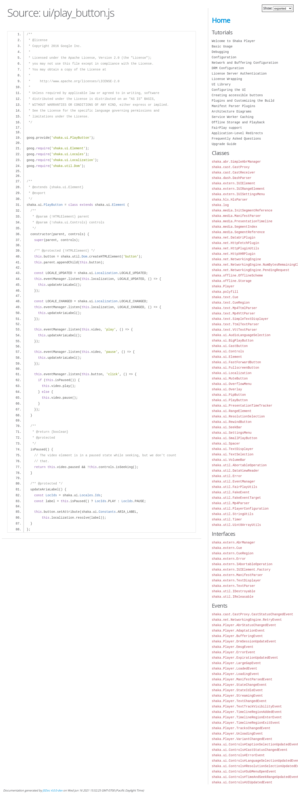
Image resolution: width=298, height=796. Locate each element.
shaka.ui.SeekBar (227, 427)
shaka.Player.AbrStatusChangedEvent (244, 625)
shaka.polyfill (225, 292)
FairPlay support (227, 128)
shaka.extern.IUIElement (233, 183)
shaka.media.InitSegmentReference (242, 210)
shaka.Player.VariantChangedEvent (242, 739)
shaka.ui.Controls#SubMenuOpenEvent (244, 771)
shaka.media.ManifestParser (236, 216)
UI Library (221, 84)
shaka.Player (223, 286)
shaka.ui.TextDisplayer (233, 449)
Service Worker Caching (233, 117)
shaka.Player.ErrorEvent (233, 652)
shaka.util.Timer (227, 519)
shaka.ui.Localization (232, 373)
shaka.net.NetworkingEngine (236, 259)
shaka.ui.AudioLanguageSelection (241, 335)
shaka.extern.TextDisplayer (236, 580)
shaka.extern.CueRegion (233, 553)
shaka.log (220, 205)
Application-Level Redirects (237, 133)
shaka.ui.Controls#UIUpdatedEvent (242, 782)
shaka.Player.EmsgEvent (233, 647)
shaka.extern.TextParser (233, 586)
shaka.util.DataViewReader (235, 470)
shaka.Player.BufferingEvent (237, 636)
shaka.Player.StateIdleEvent (237, 690)
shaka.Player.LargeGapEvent (236, 663)
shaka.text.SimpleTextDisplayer (240, 319)
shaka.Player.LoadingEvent (235, 674)
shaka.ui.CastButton (230, 346)
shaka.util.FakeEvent (231, 492)
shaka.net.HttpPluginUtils (235, 248)
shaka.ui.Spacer (226, 443)
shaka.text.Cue (225, 297)
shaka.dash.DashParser (232, 178)
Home (221, 20)
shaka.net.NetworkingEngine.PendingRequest (250, 270)
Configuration (224, 57)
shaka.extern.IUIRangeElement (238, 189)
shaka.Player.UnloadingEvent (237, 733)
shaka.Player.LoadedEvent (234, 668)
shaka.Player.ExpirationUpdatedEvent (245, 658)
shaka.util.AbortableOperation (239, 465)
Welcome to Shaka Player (233, 41)
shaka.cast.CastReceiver (233, 172)
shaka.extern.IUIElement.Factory (241, 569)
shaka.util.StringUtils (233, 514)
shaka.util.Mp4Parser (231, 503)
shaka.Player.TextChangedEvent (239, 701)
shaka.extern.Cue (227, 548)
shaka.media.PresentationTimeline (242, 221)
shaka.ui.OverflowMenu (232, 384)
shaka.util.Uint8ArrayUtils (236, 525)
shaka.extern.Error (229, 559)
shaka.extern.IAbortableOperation (242, 564)
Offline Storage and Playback (238, 122)
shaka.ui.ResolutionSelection (238, 416)
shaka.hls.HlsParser (230, 199)
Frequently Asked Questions (236, 138)
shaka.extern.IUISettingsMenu (238, 194)
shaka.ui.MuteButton (230, 378)
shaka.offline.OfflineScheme (237, 275)
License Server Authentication (239, 73)
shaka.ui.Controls (228, 351)
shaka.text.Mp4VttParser (233, 313)
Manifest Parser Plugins (233, 106)
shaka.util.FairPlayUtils (234, 487)
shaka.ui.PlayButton (230, 400)
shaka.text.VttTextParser (234, 330)
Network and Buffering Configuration (245, 63)
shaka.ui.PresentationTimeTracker (242, 405)
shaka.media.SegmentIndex (234, 227)
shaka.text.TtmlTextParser (235, 324)
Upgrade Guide (224, 144)
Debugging (220, 52)
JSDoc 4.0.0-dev (52, 790)
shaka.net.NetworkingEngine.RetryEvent (247, 620)
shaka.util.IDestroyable (233, 591)
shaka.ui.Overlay (227, 389)
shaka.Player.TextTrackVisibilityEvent (247, 706)
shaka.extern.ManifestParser (237, 575)
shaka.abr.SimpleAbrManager (236, 161)
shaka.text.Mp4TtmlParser (234, 308)
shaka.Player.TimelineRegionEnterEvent (247, 717)
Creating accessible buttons (237, 95)
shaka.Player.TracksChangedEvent (241, 728)
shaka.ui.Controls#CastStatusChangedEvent (250, 750)
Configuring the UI (229, 90)
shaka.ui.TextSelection (233, 454)
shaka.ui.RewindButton (232, 422)
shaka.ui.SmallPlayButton (234, 438)
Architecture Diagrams (232, 111)
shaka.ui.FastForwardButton (236, 362)
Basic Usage (222, 46)
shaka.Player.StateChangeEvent (239, 685)
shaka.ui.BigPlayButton (233, 340)
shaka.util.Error (227, 476)
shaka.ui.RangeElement (232, 411)
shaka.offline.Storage (232, 281)
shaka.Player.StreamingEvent (237, 695)
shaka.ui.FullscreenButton (235, 367)
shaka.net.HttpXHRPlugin (233, 254)
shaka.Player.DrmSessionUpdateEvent (244, 641)
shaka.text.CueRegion (231, 302)
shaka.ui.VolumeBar (229, 460)
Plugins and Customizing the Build (243, 100)
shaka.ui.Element (227, 357)
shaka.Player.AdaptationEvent (238, 630)
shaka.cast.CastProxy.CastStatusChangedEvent (252, 614)
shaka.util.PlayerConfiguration (240, 508)
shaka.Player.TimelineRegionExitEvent (246, 723)
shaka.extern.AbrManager (233, 542)
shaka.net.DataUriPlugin (233, 237)
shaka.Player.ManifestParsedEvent (242, 679)
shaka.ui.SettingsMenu (232, 433)
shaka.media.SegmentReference (238, 232)
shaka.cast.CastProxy (231, 167)
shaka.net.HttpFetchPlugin (235, 243)
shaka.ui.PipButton (229, 395)
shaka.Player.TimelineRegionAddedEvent (247, 712)
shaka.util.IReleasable (233, 597)
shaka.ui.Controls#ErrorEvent (238, 755)
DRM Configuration (228, 68)
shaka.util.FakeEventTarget (236, 498)
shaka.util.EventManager (233, 481)
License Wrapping (227, 79)
